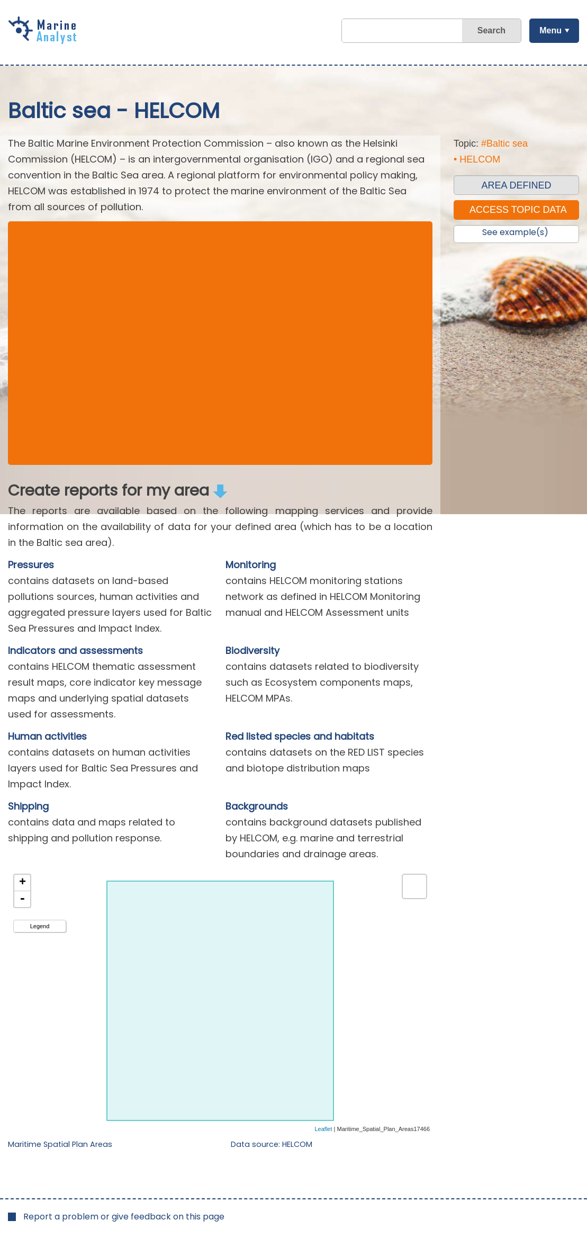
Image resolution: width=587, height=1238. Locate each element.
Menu (550, 30)
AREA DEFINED (516, 185)
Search (491, 30)
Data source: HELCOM (271, 1144)
